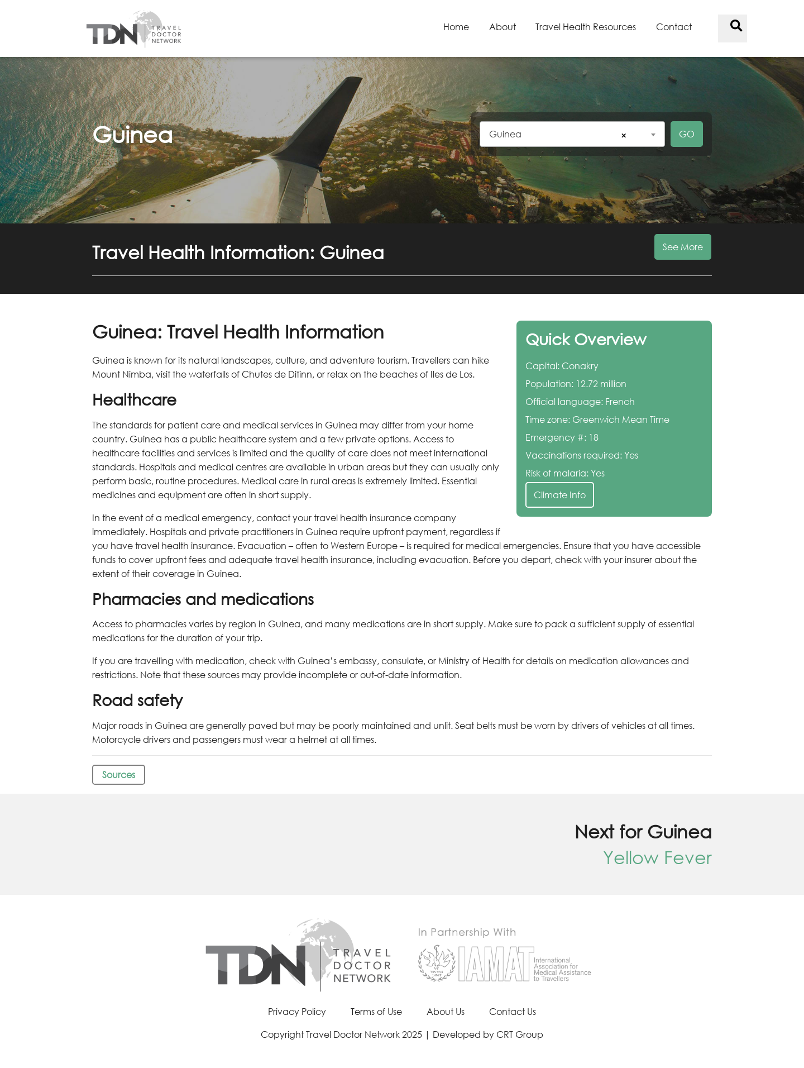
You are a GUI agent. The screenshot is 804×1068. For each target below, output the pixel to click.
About (502, 26)
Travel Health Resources (585, 26)
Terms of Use (376, 1011)
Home (456, 26)
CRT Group (519, 1034)
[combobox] (572, 134)
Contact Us (512, 1011)
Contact (674, 26)
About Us (446, 1011)
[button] (402, 258)
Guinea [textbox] (505, 134)
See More (683, 246)
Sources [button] (118, 774)
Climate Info (560, 494)
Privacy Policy (297, 1011)
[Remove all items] (622, 135)
